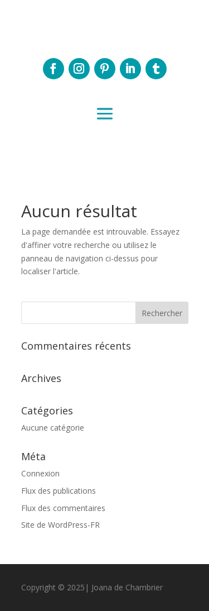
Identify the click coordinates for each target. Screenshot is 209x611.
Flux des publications (58, 490)
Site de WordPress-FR (60, 524)
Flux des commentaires (63, 508)
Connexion (40, 473)
